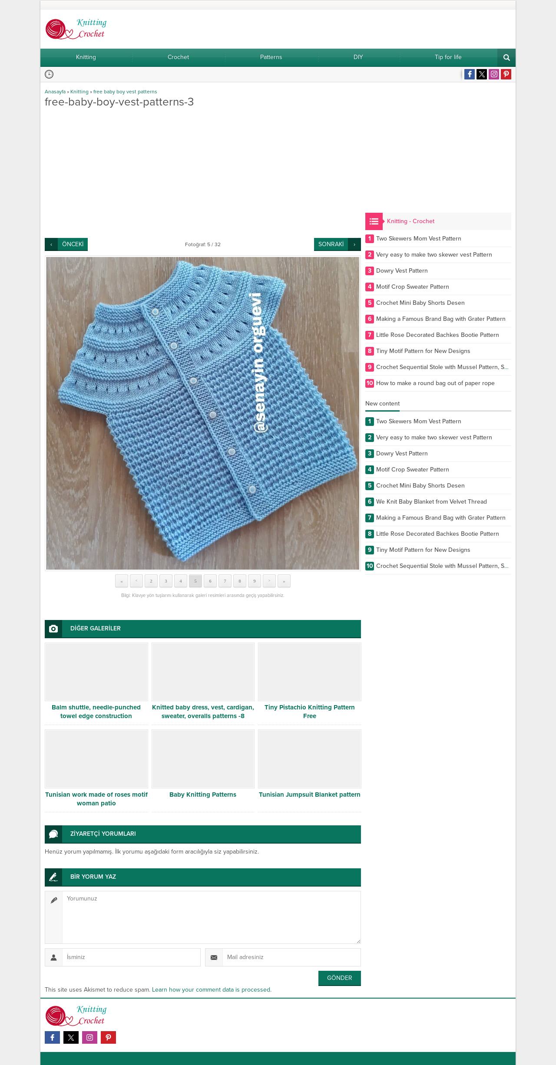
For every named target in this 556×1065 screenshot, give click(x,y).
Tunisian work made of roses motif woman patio (96, 799)
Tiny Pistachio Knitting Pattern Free (310, 711)
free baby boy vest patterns (125, 92)
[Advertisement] (203, 173)
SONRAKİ (331, 244)
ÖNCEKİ (72, 244)
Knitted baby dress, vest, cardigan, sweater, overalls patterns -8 (203, 711)
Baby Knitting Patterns (202, 794)
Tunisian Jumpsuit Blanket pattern (310, 794)
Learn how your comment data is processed (211, 989)
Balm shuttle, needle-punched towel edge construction (96, 711)
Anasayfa (55, 92)
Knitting (79, 92)
